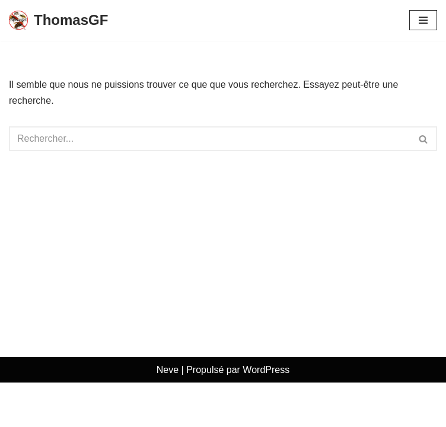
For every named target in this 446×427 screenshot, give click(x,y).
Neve (168, 414)
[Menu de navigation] (423, 20)
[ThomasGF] (58, 20)
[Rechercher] (209, 138)
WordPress (266, 414)
